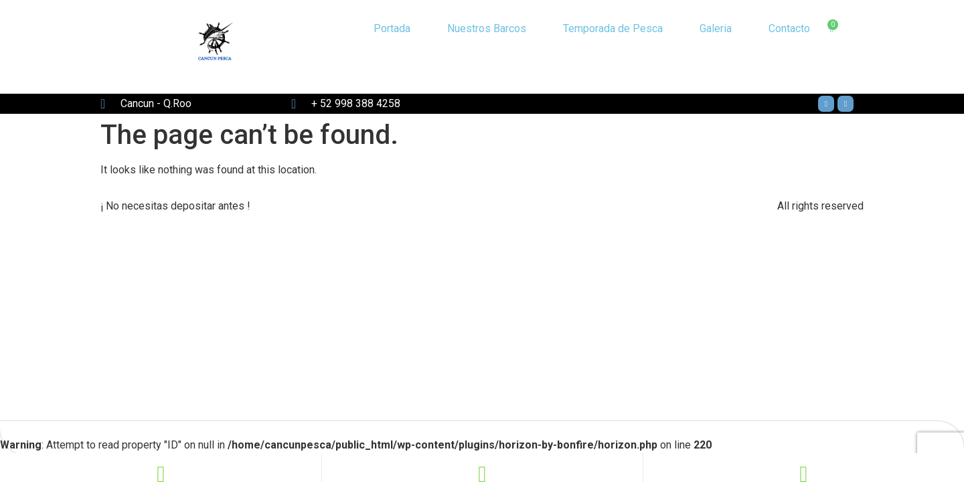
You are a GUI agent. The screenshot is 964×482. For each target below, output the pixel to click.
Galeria (716, 28)
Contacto (789, 28)
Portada (392, 28)
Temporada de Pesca (613, 28)
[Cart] (831, 29)
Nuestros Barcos (486, 28)
